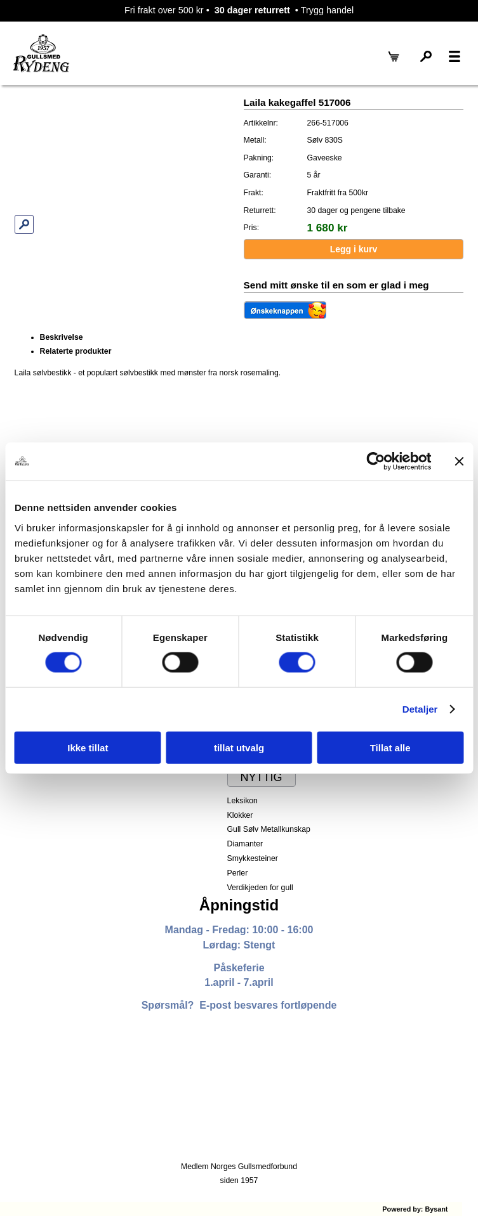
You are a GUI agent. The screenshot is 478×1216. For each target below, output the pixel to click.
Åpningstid (239, 905)
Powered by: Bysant (415, 1209)
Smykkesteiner (252, 858)
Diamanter (245, 843)
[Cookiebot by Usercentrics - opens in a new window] (375, 461)
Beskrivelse (61, 337)
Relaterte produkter (76, 351)
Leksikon (242, 800)
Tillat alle (390, 747)
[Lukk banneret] (459, 461)
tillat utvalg (239, 747)
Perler (237, 873)
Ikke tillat (87, 747)
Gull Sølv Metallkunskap (268, 829)
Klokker (240, 815)
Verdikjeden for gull (260, 887)
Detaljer (420, 709)
